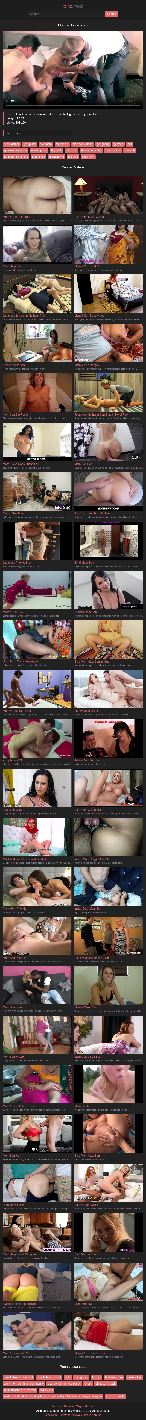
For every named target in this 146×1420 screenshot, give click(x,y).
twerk (88, 1383)
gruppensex (113, 150)
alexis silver (134, 1377)
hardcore (71, 150)
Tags (79, 1406)
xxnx (73, 6)
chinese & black (106, 1383)
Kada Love (13, 133)
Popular (69, 1406)
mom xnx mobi (115, 1396)
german (118, 144)
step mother (11, 144)
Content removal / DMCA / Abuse (80, 1414)
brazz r (96, 1377)
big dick (73, 156)
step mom (62, 144)
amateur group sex (16, 156)
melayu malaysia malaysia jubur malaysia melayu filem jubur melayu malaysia (53, 1396)
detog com (81, 1377)
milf (129, 144)
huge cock (38, 156)
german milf (56, 156)
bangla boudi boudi (49, 1377)
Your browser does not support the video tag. (73, 68)
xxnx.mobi (51, 1414)
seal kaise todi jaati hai (18, 1377)
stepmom (46, 144)
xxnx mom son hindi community (24, 1383)
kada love (88, 156)
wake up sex (39, 150)
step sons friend (83, 144)
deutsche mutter (91, 150)
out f (68, 1377)
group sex (29, 144)
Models (89, 1406)
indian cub (46, 1389)
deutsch (130, 150)
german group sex (15, 150)
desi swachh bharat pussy (64, 1383)
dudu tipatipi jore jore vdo (20, 1389)
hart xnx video (114, 1377)
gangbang (103, 144)
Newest (57, 1406)
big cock (56, 150)
